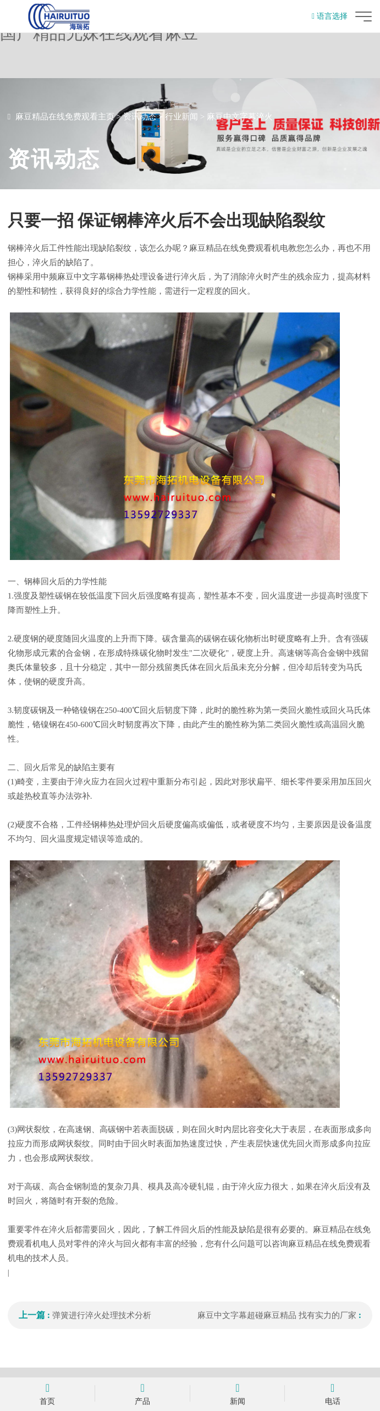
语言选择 (330, 16)
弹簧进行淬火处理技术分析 (101, 1315)
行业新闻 (181, 116)
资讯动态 (139, 116)
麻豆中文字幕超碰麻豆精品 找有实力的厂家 (276, 1315)
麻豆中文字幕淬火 (240, 116)
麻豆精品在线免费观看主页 (64, 116)
